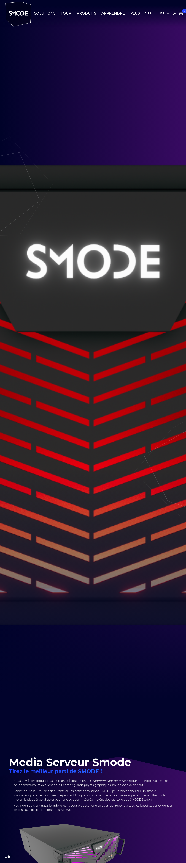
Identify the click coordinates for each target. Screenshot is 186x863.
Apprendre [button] (113, 13)
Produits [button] (86, 13)
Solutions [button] (44, 13)
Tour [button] (66, 13)
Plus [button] (135, 13)
